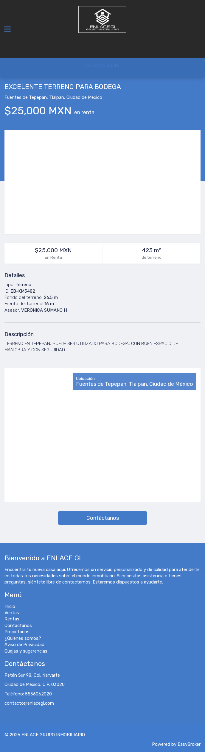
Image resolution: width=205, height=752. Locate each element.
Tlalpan (56, 97)
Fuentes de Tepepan (25, 97)
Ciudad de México (84, 97)
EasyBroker (189, 744)
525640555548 (102, 65)
